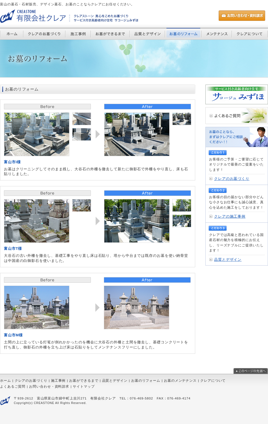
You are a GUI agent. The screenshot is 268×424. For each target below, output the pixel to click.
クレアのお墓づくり (231, 178)
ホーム (5, 380)
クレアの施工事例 (229, 216)
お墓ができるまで (83, 380)
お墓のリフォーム (145, 380)
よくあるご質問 (12, 386)
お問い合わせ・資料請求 (49, 386)
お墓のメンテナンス (180, 380)
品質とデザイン (227, 259)
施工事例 (58, 380)
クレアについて (213, 380)
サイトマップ (84, 386)
